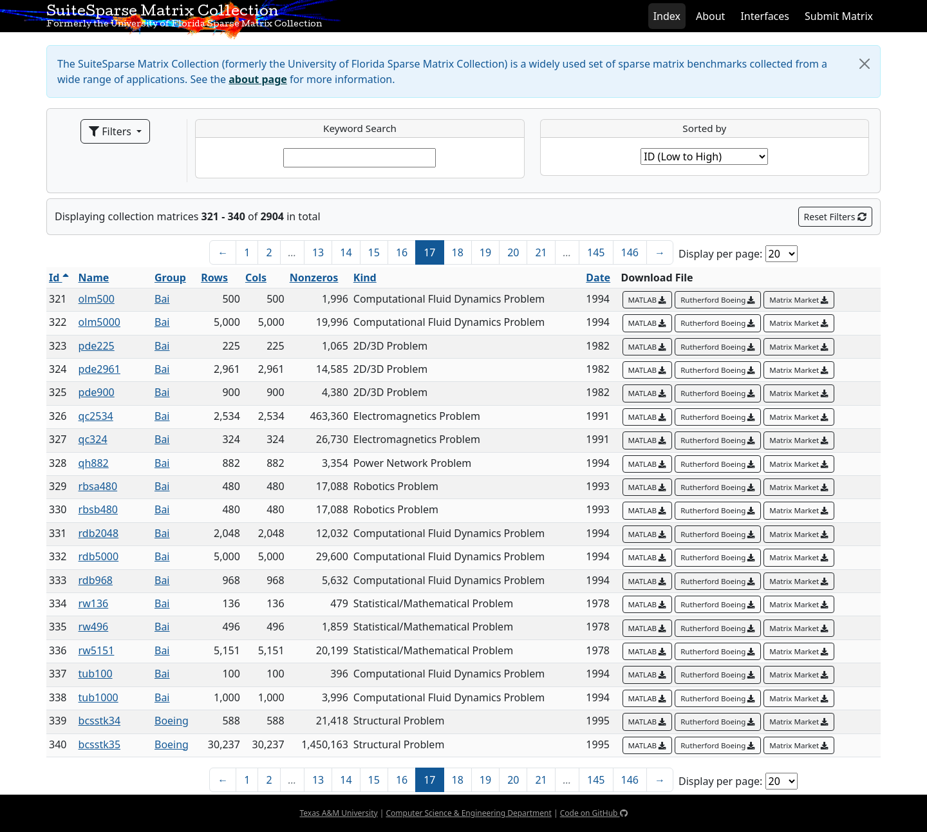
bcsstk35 (99, 744)
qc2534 (96, 416)
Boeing (171, 721)
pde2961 (99, 369)
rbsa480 (98, 486)
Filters (111, 131)
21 (541, 252)
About (710, 16)
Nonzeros (314, 277)
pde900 (97, 392)
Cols (256, 277)
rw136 (94, 603)
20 (513, 252)
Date (598, 277)
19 (485, 252)
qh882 (94, 463)
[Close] (864, 64)
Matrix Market (799, 300)
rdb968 (96, 580)
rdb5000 (99, 556)
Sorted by (704, 128)
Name (94, 277)
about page (258, 79)
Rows (214, 277)
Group (170, 277)
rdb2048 (99, 533)
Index (666, 16)
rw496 (94, 626)
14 (345, 252)
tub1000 (98, 697)
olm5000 (99, 322)
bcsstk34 (99, 721)
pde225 (97, 346)
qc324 (93, 439)
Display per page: (720, 254)
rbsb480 (98, 509)
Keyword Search (360, 128)
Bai (162, 299)
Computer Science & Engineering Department (468, 813)
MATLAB (647, 300)
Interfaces (764, 16)
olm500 (97, 299)
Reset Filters (835, 217)
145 (595, 252)
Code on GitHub (594, 813)
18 (458, 252)
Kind (365, 277)
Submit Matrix (839, 16)
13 (318, 252)
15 (374, 252)
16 (401, 252)
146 (630, 252)
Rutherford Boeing (717, 300)
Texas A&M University (338, 813)
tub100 (96, 674)
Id (59, 277)
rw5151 (97, 650)
